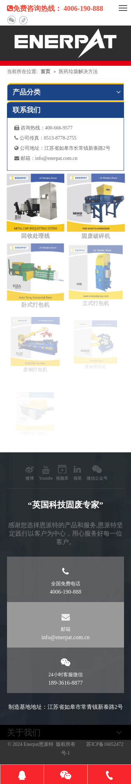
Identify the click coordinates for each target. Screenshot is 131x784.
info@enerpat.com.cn (56, 158)
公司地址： (29, 148)
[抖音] (23, 20)
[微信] (11, 20)
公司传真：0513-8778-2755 (45, 138)
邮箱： (24, 158)
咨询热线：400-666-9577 (43, 127)
